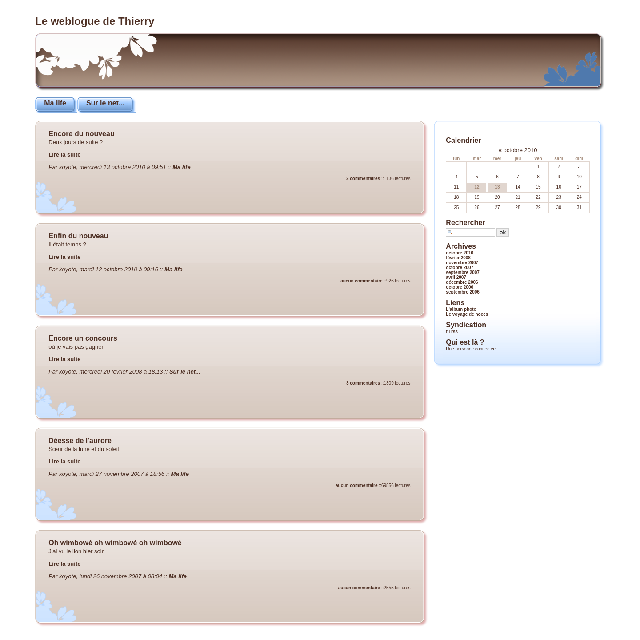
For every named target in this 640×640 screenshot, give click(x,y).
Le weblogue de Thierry (94, 21)
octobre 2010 (459, 252)
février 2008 (458, 257)
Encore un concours (82, 338)
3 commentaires (363, 383)
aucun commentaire (361, 280)
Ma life (55, 103)
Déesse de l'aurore (80, 440)
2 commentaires (363, 178)
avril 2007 (456, 277)
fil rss (452, 331)
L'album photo (461, 309)
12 (476, 187)
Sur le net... (105, 103)
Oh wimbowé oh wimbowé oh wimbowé (115, 543)
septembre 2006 (463, 292)
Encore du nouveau (81, 133)
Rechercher (465, 222)
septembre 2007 (463, 272)
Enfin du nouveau (78, 236)
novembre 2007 (462, 262)
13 (497, 187)
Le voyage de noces (467, 314)
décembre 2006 (462, 282)
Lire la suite (64, 154)
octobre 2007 (459, 267)
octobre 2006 (459, 287)
